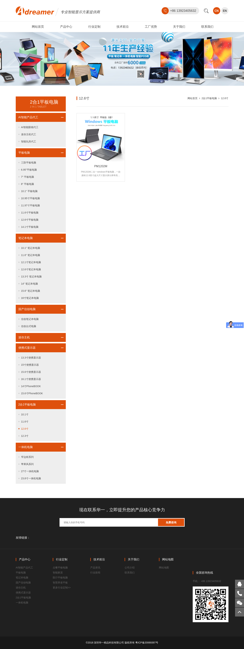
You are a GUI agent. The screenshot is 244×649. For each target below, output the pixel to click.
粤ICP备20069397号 (146, 642)
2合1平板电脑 (27, 404)
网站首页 (38, 26)
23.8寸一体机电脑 (31, 478)
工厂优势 (151, 26)
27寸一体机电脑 (30, 471)
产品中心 (66, 26)
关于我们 (179, 26)
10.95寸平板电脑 (30, 198)
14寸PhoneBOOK (31, 386)
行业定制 (94, 26)
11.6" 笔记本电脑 (30, 255)
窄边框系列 (27, 457)
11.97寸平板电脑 (30, 205)
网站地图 (164, 567)
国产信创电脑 (27, 309)
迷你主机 (24, 337)
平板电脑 (24, 152)
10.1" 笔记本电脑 (30, 248)
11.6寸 (24, 421)
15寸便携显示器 (30, 364)
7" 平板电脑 (27, 176)
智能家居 (58, 572)
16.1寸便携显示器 (31, 379)
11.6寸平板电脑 (29, 212)
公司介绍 (130, 567)
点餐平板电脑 (60, 567)
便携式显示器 (27, 347)
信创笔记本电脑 (30, 319)
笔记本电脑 (25, 238)
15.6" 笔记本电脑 (30, 290)
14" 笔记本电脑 (29, 283)
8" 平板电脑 (27, 184)
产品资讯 (95, 567)
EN (225, 10)
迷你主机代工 (28, 134)
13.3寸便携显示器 (31, 357)
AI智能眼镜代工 (29, 127)
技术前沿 (123, 26)
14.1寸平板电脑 (29, 226)
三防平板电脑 (28, 162)
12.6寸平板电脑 (29, 219)
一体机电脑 (25, 447)
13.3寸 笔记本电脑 (31, 276)
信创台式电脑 (28, 326)
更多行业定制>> (62, 587)
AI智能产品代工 (28, 117)
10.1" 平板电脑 (29, 191)
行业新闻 (95, 572)
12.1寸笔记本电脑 (31, 262)
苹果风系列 (27, 464)
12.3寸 (24, 435)
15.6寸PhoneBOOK (32, 393)
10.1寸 (24, 414)
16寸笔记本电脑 (30, 298)
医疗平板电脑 (60, 577)
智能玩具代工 (28, 141)
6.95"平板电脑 (29, 169)
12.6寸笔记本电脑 (31, 269)
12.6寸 (24, 428)
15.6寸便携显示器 (31, 371)
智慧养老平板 (60, 582)
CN (217, 10)
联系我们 (207, 26)
